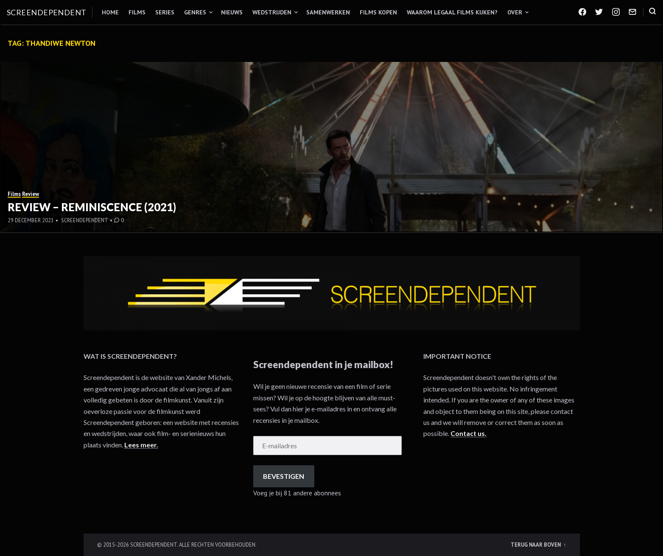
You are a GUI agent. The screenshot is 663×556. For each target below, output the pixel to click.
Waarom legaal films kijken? (452, 12)
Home (110, 12)
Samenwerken (328, 12)
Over (514, 12)
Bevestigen (283, 476)
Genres (195, 12)
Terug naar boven (536, 544)
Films (137, 12)
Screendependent (47, 12)
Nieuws (232, 12)
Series (164, 12)
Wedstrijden (271, 12)
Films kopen (378, 12)
